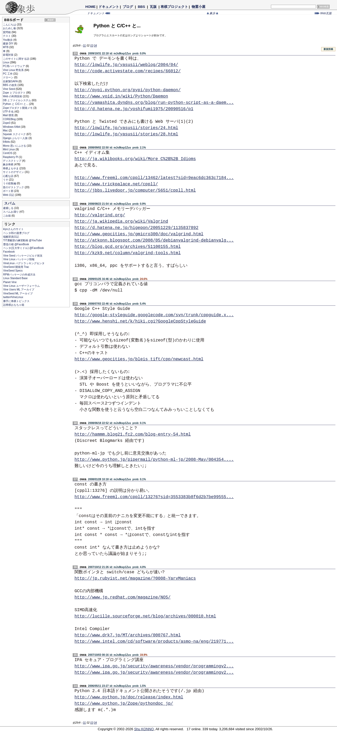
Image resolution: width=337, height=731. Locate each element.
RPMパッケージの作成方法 (19, 274)
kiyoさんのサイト (13, 229)
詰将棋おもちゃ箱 (13, 304)
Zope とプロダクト (14, 92)
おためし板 (10, 28)
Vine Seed (9, 89)
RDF (51, 20)
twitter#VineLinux (13, 297)
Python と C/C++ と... (16, 104)
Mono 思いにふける (15, 145)
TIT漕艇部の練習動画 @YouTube (22, 240)
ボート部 (8, 191)
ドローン (8, 77)
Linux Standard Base (15, 278)
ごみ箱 (7, 215)
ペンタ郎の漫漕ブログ (16, 233)
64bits (7, 141)
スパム (10, 203)
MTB (6, 47)
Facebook (9, 251)
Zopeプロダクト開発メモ (18, 107)
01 (84, 45)
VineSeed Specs (13, 270)
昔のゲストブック (14, 187)
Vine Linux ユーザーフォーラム (21, 285)
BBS (141, 7)
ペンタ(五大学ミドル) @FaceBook (23, 248)
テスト (7, 35)
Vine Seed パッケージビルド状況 (22, 255)
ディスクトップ (12, 160)
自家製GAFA (10, 81)
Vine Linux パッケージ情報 (18, 259)
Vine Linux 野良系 (13, 70)
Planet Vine (10, 282)
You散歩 (8, 39)
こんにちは (10, 24)
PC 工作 (8, 73)
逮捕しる (8, 208)
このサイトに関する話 (16, 58)
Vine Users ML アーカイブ (18, 289)
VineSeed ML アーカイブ (18, 293)
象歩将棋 (8, 164)
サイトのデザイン (14, 172)
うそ (6, 179)
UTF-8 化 (8, 111)
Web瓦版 (323, 13)
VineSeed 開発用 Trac (16, 266)
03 (91, 45)
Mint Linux (9, 149)
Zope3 (7, 122)
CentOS (8, 153)
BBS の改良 (10, 85)
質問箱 (7, 32)
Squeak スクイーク (14, 134)
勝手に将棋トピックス (16, 301)
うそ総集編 (10, 183)
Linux (6, 62)
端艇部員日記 (11, 236)
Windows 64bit (12, 126)
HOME (90, 7)
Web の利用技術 (13, 96)
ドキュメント (108, 7)
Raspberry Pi (11, 157)
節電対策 (8, 54)
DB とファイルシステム (17, 100)
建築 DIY (8, 43)
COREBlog (10, 119)
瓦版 (153, 7)
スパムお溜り (11, 211)
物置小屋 (198, 7)
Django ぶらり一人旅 (15, 138)
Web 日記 (9, 194)
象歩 (212, 13)
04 (95, 45)
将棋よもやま (11, 168)
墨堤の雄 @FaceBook (16, 244)
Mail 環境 (8, 115)
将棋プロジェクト (174, 7)
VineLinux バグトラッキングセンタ (23, 263)
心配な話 (8, 176)
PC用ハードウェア (14, 66)
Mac (6, 130)
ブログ (128, 7)
